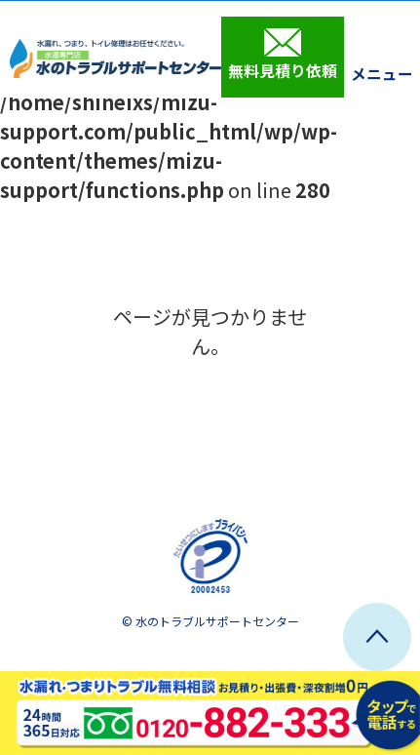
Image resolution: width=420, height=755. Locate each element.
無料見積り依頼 (282, 54)
